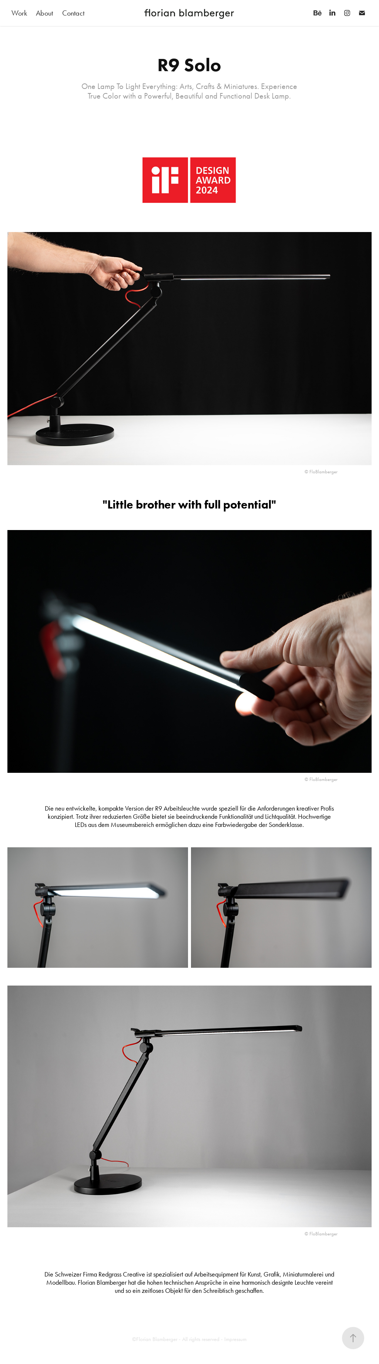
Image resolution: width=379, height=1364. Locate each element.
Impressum (235, 1339)
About (44, 13)
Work (19, 13)
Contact (73, 13)
